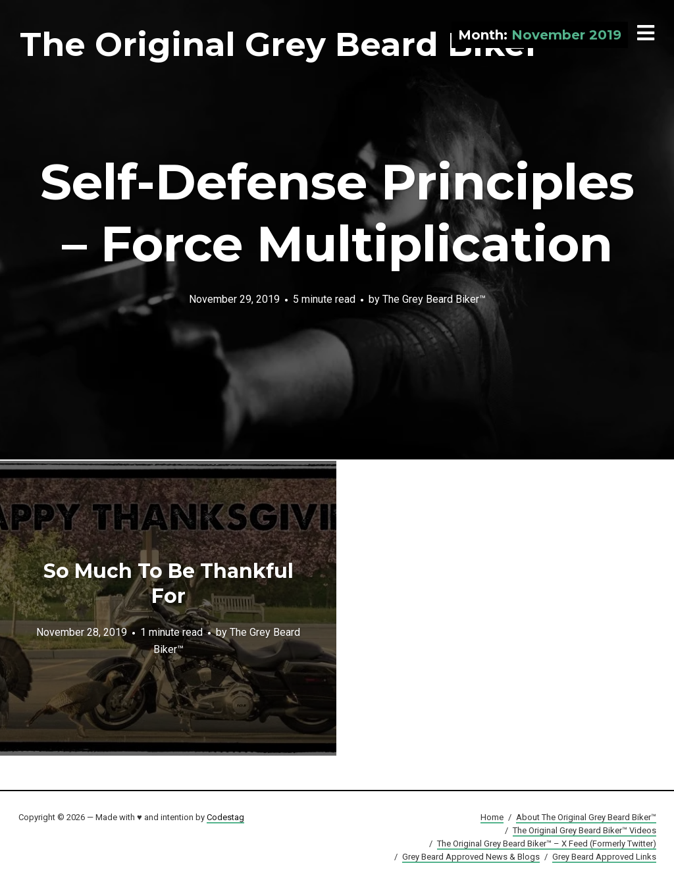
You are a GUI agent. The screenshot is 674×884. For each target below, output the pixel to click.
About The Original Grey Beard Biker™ (586, 817)
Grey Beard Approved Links (604, 857)
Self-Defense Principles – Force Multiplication (337, 212)
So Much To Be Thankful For (168, 583)
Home (492, 817)
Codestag (225, 817)
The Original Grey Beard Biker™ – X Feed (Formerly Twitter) (546, 843)
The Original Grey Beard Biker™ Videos (584, 830)
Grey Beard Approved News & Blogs (471, 857)
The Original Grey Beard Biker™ (297, 44)
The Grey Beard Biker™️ (434, 298)
